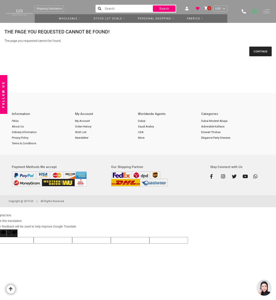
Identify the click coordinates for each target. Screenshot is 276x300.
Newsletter (81, 137)
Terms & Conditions (24, 143)
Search (164, 8)
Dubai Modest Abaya (214, 121)
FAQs (15, 121)
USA (141, 132)
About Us (18, 126)
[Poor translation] (11, 233)
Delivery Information (24, 132)
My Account (82, 121)
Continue (260, 51)
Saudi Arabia (146, 126)
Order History (83, 126)
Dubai (141, 121)
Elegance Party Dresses (215, 137)
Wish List (80, 132)
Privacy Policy (20, 137)
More (141, 137)
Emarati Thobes (211, 132)
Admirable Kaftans (212, 126)
